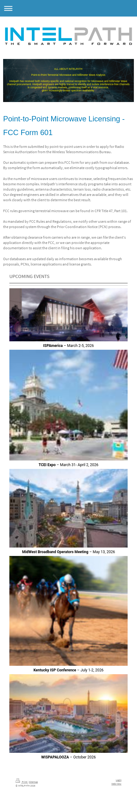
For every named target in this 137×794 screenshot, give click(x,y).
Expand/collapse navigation (68, 8)
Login (118, 780)
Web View (116, 783)
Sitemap (33, 781)
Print (22, 781)
